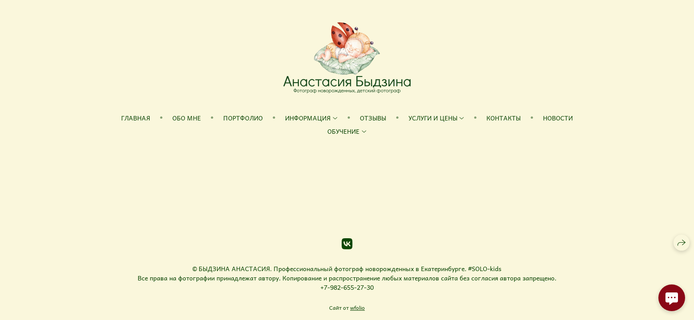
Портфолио (243, 118)
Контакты (503, 118)
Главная (135, 118)
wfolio (357, 307)
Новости (558, 118)
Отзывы (373, 118)
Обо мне (186, 118)
